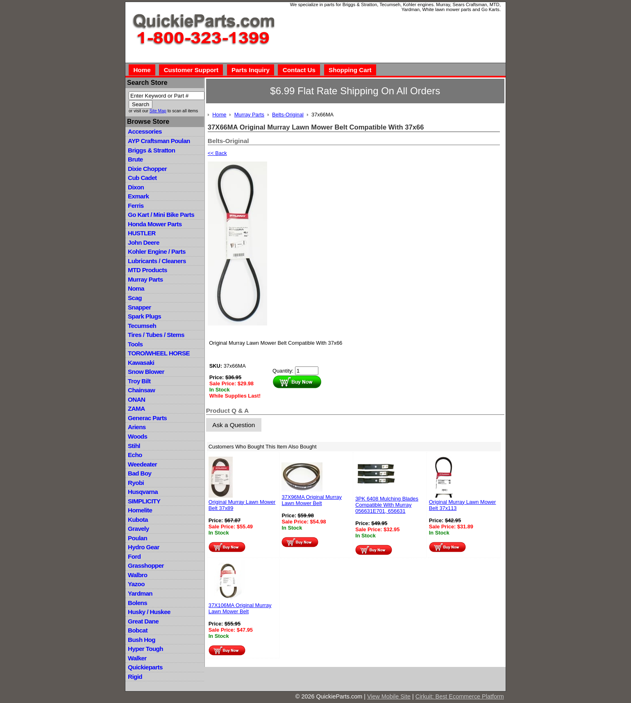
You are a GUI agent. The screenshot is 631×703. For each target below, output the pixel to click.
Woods (137, 436)
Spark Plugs (144, 316)
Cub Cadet (142, 177)
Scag (135, 297)
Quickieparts (145, 667)
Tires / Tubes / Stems (156, 334)
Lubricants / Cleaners (157, 260)
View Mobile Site (389, 696)
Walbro (137, 574)
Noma (136, 288)
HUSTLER (141, 233)
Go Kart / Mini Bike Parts (161, 214)
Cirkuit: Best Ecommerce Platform (459, 696)
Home (141, 69)
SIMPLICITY (144, 501)
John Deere (143, 242)
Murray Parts (145, 279)
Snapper (139, 307)
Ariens (137, 426)
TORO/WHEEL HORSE (159, 353)
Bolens (137, 602)
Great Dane (143, 621)
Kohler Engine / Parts (157, 251)
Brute (135, 159)
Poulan (137, 538)
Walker (137, 658)
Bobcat (138, 630)
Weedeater (142, 464)
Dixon (136, 187)
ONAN (136, 399)
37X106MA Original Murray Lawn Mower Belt (240, 608)
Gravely (138, 528)
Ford (134, 556)
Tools (135, 344)
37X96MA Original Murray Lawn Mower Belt (311, 500)
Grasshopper (146, 565)
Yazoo (136, 583)
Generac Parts (147, 417)
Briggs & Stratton (151, 150)
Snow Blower (146, 371)
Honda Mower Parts (155, 224)
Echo (135, 454)
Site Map (158, 111)
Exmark (138, 196)
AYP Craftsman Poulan (159, 140)
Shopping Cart (350, 69)
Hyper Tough (145, 648)
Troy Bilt (139, 381)
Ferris (136, 205)
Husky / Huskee (149, 611)
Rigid (135, 676)
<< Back (217, 153)
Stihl (134, 445)
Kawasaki (141, 362)
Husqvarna (143, 491)
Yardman (140, 593)
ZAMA (136, 408)
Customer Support (191, 69)
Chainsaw (141, 390)
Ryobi (136, 482)
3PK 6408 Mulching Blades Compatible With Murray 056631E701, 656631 (386, 505)
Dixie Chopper (147, 168)
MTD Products (147, 269)
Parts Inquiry (251, 69)
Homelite (140, 510)
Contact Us (299, 69)
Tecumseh (142, 325)
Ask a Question (233, 424)
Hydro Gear (143, 547)
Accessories (145, 131)
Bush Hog (141, 639)
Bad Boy (139, 473)
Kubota (138, 519)
